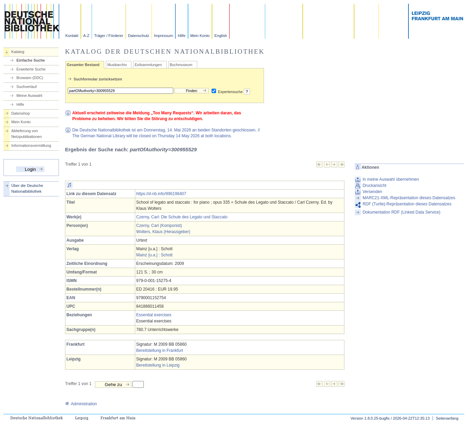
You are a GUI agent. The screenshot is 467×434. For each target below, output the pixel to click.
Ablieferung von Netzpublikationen (26, 134)
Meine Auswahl (29, 95)
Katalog (17, 52)
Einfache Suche (30, 60)
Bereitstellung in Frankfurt (159, 350)
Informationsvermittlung (31, 145)
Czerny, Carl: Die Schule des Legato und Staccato (182, 217)
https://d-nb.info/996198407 (161, 193)
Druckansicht (374, 185)
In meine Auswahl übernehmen (391, 179)
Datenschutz (138, 36)
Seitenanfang (447, 418)
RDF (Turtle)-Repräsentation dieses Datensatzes (407, 204)
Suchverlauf (26, 87)
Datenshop (20, 113)
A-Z (86, 36)
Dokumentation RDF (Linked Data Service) (401, 212)
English (220, 36)
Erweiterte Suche (31, 69)
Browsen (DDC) (29, 78)
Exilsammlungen (148, 65)
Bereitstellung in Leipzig (158, 365)
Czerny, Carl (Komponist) (159, 225)
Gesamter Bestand (83, 65)
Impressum (163, 36)
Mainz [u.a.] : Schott (154, 255)
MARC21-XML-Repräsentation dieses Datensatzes (409, 197)
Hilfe (181, 36)
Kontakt (71, 36)
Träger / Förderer (108, 36)
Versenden (372, 191)
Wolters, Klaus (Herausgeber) (163, 231)
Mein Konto (200, 36)
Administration (81, 403)
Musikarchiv (117, 65)
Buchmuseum (181, 65)
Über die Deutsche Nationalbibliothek (27, 188)
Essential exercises (154, 314)
